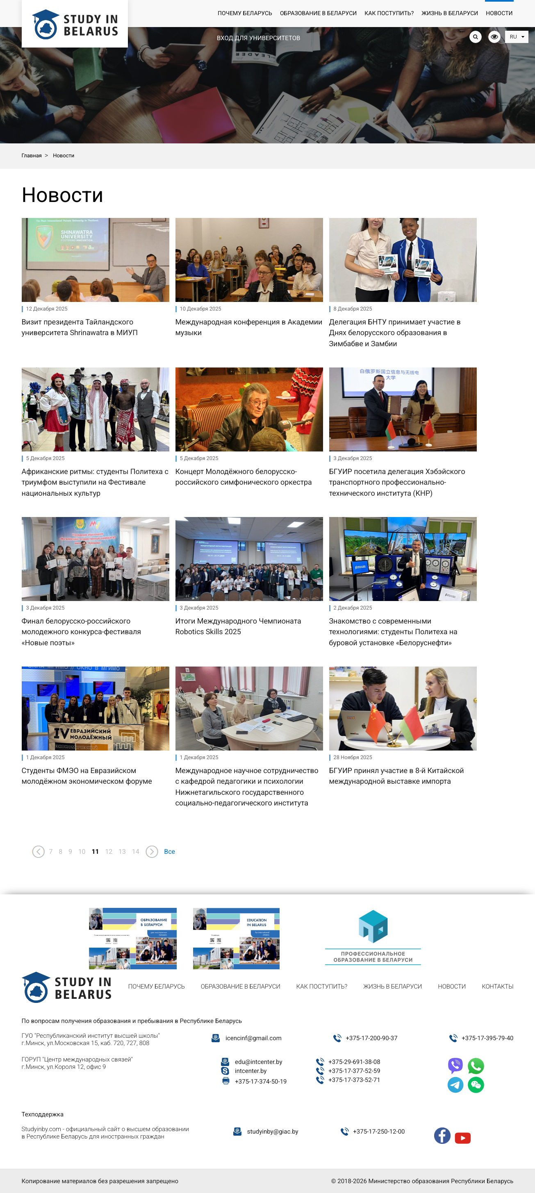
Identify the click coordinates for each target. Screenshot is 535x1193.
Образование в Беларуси (318, 13)
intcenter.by (250, 1071)
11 (95, 851)
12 (108, 851)
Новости (499, 13)
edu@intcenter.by (258, 1062)
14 (135, 851)
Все (169, 851)
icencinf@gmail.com (253, 1038)
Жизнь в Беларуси (449, 13)
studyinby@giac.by (272, 1131)
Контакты (497, 986)
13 (122, 851)
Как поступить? (389, 13)
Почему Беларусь (245, 13)
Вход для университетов (258, 38)
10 (82, 851)
